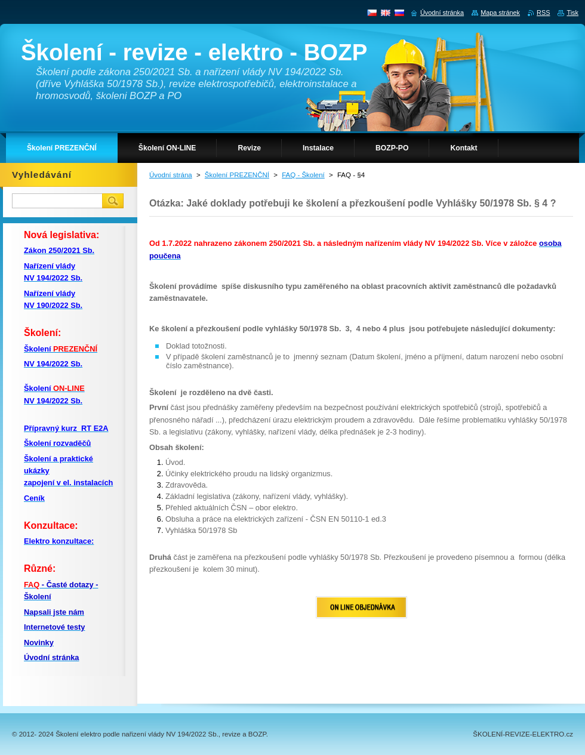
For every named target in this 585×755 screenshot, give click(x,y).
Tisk (572, 12)
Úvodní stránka (442, 12)
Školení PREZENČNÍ (237, 174)
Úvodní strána (170, 174)
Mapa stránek (500, 12)
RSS (543, 12)
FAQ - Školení (303, 174)
